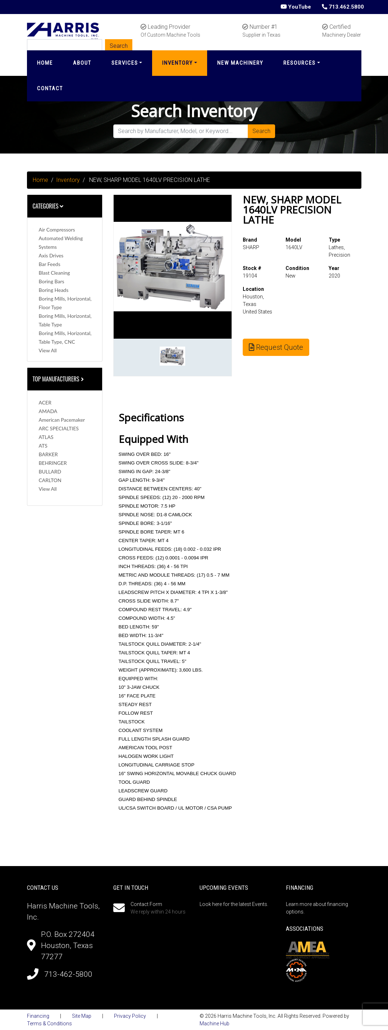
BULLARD (50, 471)
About (82, 63)
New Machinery (240, 63)
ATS (43, 446)
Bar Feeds (49, 264)
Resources (299, 63)
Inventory (177, 63)
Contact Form (146, 904)
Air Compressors (57, 229)
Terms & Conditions (49, 1023)
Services (124, 63)
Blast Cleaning (54, 273)
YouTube (295, 7)
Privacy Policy (130, 1016)
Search (261, 131)
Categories (48, 206)
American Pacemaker (62, 420)
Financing (38, 1016)
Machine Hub (214, 1023)
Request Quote (276, 347)
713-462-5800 (68, 974)
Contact (50, 88)
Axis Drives (51, 255)
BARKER (48, 454)
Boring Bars (51, 281)
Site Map (81, 1016)
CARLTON (50, 480)
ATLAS (46, 437)
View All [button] (48, 350)
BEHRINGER (53, 463)
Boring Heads (54, 290)
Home (45, 63)
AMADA (48, 411)
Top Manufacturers (59, 379)
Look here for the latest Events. (234, 904)
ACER (45, 402)
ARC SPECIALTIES (59, 428)
